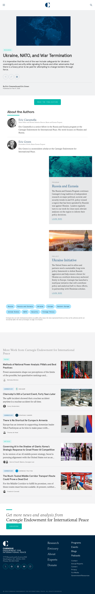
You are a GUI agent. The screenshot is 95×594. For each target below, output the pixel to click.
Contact (74, 561)
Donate (52, 565)
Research (53, 543)
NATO (25, 312)
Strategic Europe (25, 415)
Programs (76, 542)
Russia (10, 306)
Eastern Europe (63, 306)
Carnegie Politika (26, 471)
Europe (50, 306)
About (51, 554)
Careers (74, 567)
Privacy (74, 569)
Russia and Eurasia (25, 306)
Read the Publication (47, 102)
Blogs (74, 551)
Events (74, 547)
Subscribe (14, 526)
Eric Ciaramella (11, 86)
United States (13, 312)
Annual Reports (77, 564)
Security (34, 312)
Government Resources (80, 575)
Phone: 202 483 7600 (11, 561)
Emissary (22, 389)
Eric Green (25, 86)
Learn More (57, 219)
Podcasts (75, 555)
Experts (52, 559)
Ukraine (40, 306)
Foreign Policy (48, 312)
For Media (75, 572)
